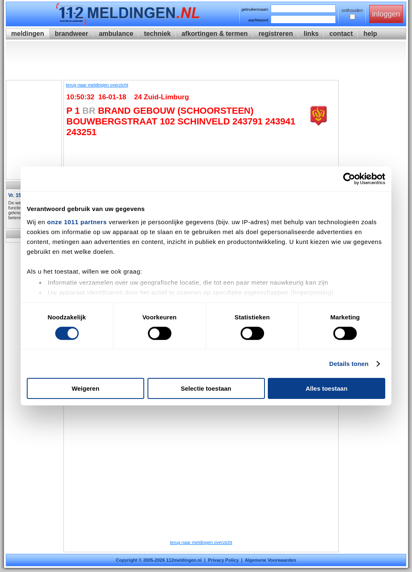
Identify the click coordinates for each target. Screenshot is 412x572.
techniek (157, 33)
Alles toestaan (327, 388)
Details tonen (348, 363)
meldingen (27, 33)
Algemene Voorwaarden (270, 560)
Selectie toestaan (206, 388)
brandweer (71, 33)
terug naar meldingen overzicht (97, 84)
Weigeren (85, 388)
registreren (275, 33)
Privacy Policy (223, 560)
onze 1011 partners (77, 221)
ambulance (116, 33)
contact (341, 33)
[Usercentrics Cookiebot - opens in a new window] (349, 179)
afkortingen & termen (214, 33)
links (311, 33)
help (370, 33)
